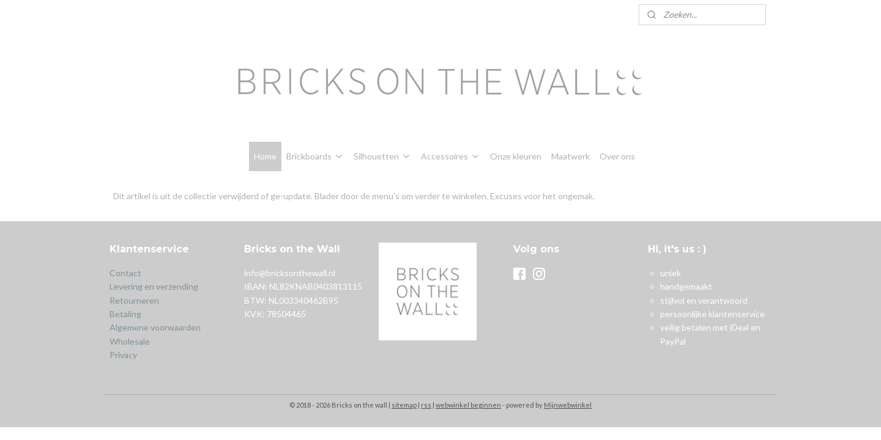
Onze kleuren (515, 156)
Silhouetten (382, 156)
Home (265, 156)
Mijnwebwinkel (568, 405)
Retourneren (135, 300)
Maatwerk (570, 156)
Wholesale (130, 341)
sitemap (404, 405)
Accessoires (450, 156)
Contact (125, 273)
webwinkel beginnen (468, 405)
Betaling (125, 314)
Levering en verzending (154, 286)
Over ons (617, 156)
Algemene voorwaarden (155, 327)
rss (426, 405)
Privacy (123, 355)
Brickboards (315, 156)
